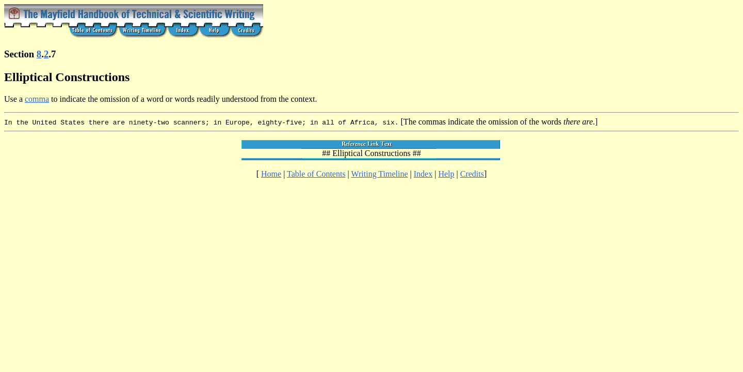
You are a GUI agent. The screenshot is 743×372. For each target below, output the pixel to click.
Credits (472, 173)
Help (446, 173)
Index (423, 173)
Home (271, 173)
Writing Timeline (379, 173)
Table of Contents (316, 173)
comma (37, 99)
